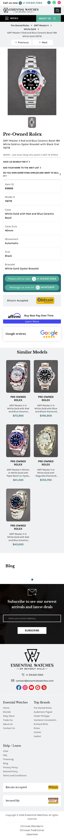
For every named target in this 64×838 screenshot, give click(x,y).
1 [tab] (32, 579)
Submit (57, 10)
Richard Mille (41, 724)
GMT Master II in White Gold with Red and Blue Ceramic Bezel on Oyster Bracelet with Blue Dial (18, 537)
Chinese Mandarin (32, 826)
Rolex (37, 728)
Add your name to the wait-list (22, 167)
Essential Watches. (36, 815)
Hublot (37, 736)
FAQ (5, 755)
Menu (14, 18)
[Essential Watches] (20, 10)
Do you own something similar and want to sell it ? (32, 174)
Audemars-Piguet (43, 711)
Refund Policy (10, 771)
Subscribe (32, 630)
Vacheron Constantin (45, 720)
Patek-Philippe (41, 716)
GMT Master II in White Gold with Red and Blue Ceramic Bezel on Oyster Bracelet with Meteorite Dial (18, 408)
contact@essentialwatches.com (32, 680)
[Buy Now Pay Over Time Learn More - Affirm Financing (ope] (32, 318)
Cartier (37, 732)
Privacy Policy (10, 767)
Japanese (32, 834)
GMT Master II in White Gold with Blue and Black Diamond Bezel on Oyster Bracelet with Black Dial (45, 408)
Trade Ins (8, 720)
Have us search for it (16, 161)
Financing (8, 759)
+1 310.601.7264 (30, 3)
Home (6, 707)
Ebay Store (9, 716)
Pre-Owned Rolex (18, 398)
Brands (7, 711)
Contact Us (9, 728)
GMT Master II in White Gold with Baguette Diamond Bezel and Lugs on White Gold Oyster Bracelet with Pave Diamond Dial (46, 473)
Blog (5, 763)
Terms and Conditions (14, 775)
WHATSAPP (32, 287)
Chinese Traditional (32, 830)
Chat (5, 751)
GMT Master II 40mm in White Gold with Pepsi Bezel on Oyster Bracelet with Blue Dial (18, 473)
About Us (47, 18)
